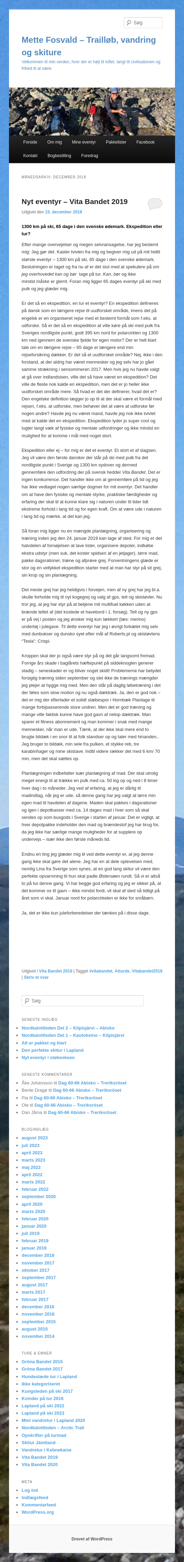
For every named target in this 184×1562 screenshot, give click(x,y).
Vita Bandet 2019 (55, 971)
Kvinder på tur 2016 (43, 1398)
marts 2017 (33, 1292)
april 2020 (32, 1204)
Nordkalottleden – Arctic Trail (53, 1427)
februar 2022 (35, 1189)
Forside (30, 142)
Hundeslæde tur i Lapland (49, 1376)
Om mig (54, 142)
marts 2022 (33, 1182)
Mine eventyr (84, 142)
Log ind (30, 1490)
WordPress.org (38, 1512)
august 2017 (35, 1284)
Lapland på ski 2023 (43, 1413)
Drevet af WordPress (92, 1539)
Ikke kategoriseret (41, 1383)
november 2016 (38, 1314)
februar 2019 (35, 1240)
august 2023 (35, 1137)
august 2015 (35, 1329)
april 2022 (32, 1174)
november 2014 (38, 1336)
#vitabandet (100, 971)
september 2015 (39, 1321)
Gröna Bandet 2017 (42, 1369)
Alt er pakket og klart (44, 1043)
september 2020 (39, 1196)
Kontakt (30, 155)
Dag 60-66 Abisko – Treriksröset (92, 1082)
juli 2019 (30, 1233)
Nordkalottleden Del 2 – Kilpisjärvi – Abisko (68, 1028)
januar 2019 (34, 1248)
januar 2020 (34, 1226)
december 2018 (38, 1255)
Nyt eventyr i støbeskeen (48, 1057)
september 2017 (39, 1277)
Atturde (122, 971)
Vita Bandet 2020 (40, 1464)
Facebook (145, 142)
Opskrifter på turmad (44, 1435)
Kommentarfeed (39, 1504)
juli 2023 (30, 1145)
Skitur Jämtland (39, 1442)
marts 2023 (33, 1160)
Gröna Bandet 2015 (42, 1361)
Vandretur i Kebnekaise (47, 1450)
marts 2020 (33, 1211)
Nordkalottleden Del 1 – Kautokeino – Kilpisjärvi (73, 1035)
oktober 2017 (35, 1270)
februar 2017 (35, 1299)
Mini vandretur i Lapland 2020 (53, 1420)
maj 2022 (31, 1167)
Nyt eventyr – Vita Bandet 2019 (74, 201)
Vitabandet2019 (147, 971)
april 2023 (32, 1152)
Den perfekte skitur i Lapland (52, 1050)
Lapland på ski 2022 (43, 1405)
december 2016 (38, 1306)
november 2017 (38, 1263)
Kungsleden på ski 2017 (47, 1391)
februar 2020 (35, 1218)
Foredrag (89, 155)
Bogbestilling (59, 155)
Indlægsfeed (35, 1497)
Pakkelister (116, 142)
